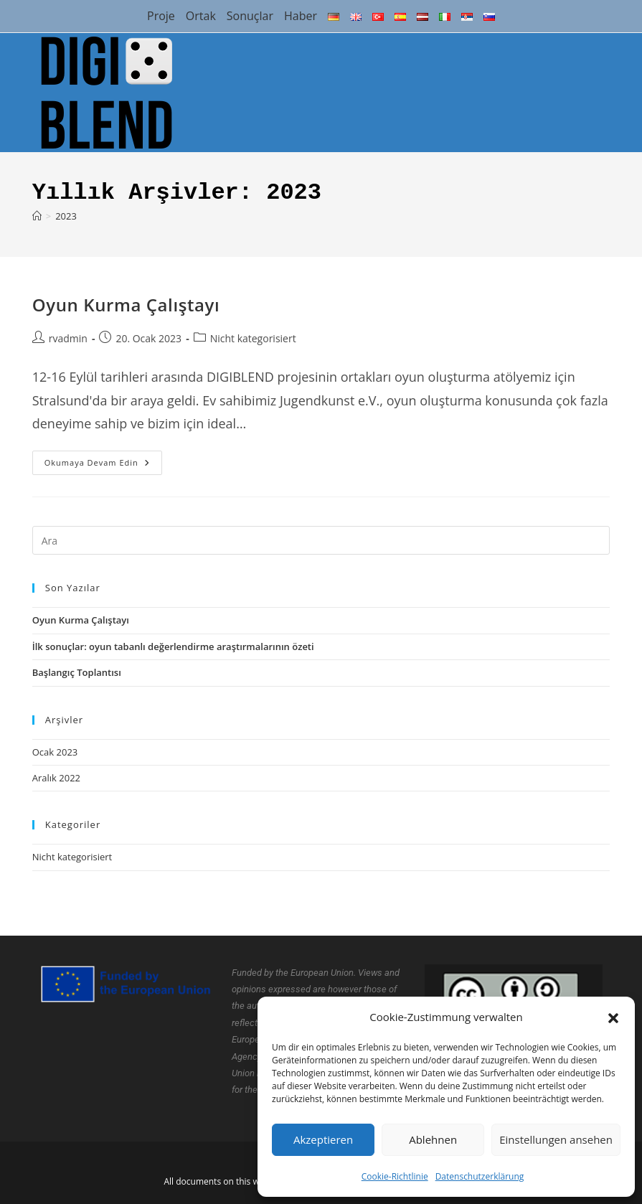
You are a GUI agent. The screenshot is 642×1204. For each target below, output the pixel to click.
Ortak (201, 16)
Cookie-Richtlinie (395, 1176)
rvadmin (68, 338)
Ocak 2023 (55, 752)
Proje (161, 16)
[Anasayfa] (37, 216)
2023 (66, 216)
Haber (300, 16)
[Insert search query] (321, 540)
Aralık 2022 (56, 777)
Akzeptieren (323, 1139)
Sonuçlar (250, 16)
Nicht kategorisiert (253, 338)
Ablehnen (433, 1139)
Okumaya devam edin (103, 459)
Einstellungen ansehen (556, 1139)
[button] (613, 1017)
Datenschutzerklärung (479, 1176)
